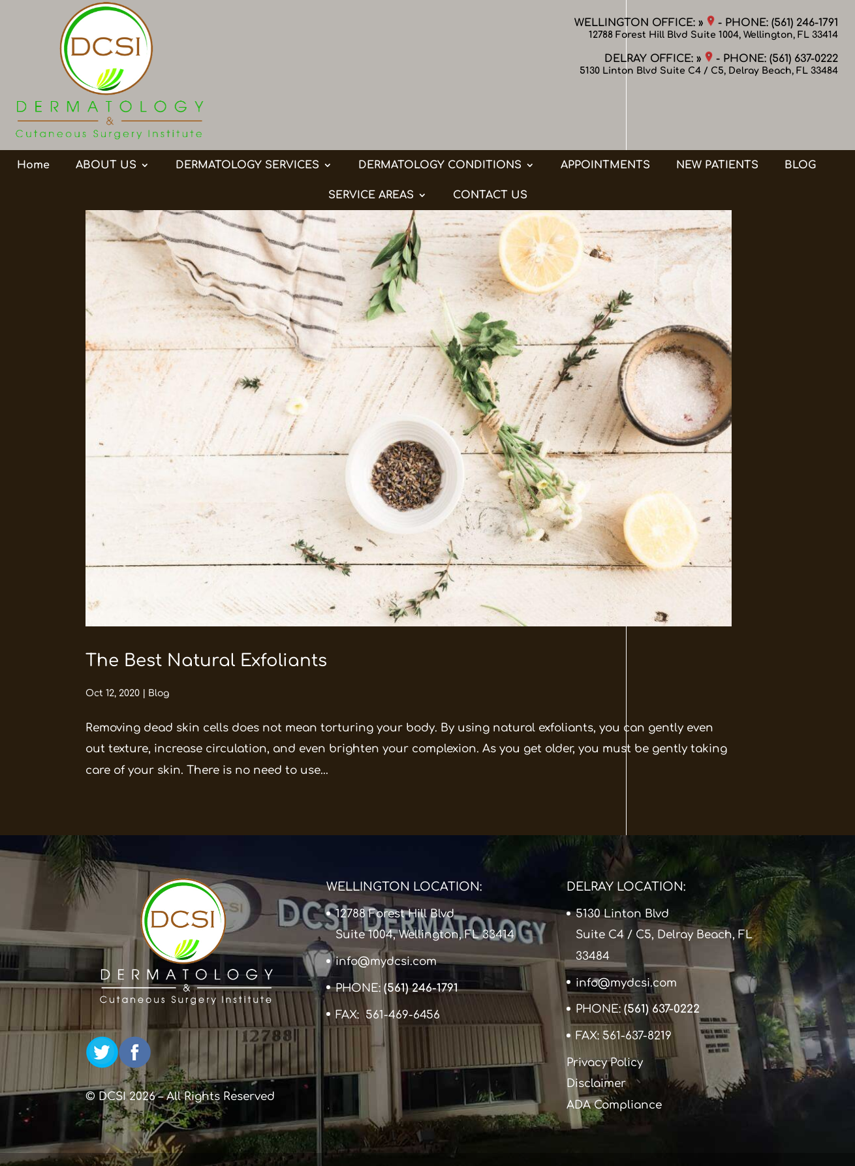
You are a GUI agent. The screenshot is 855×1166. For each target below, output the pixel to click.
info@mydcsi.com (386, 961)
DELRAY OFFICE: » (658, 59)
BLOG (800, 113)
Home (33, 113)
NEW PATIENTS (717, 113)
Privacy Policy (605, 1062)
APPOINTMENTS (605, 113)
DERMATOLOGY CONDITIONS (439, 113)
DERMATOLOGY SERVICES (247, 113)
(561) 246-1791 (804, 23)
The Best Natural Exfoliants (206, 660)
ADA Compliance (614, 1105)
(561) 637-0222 (804, 59)
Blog (158, 693)
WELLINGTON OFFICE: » (644, 23)
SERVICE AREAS (371, 143)
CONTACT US (490, 143)
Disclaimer (596, 1083)
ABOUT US (106, 113)
